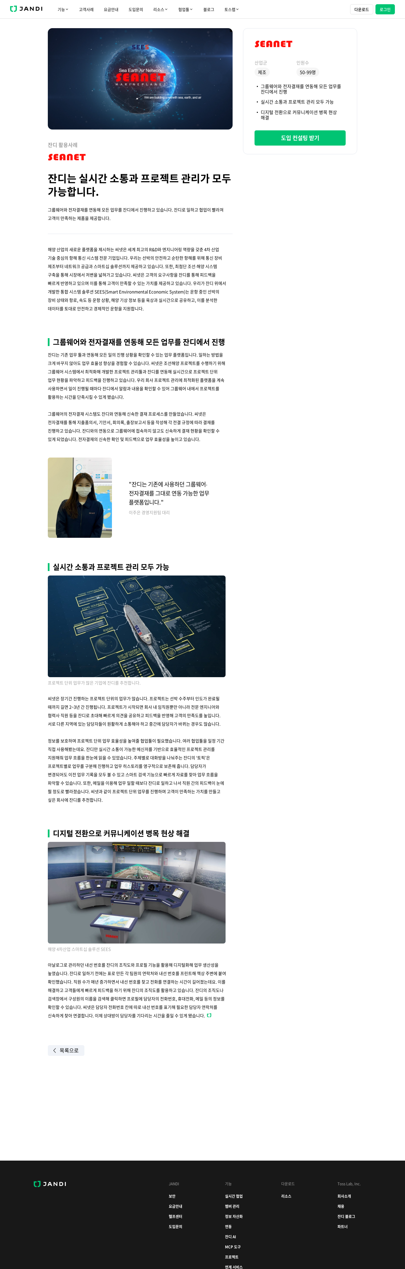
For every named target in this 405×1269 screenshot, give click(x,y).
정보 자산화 (234, 1216)
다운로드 (361, 9)
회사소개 (344, 1196)
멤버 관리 (232, 1206)
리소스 (160, 9)
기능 (63, 9)
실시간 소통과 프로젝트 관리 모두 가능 (297, 101)
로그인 (385, 9)
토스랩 (231, 9)
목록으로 (66, 1050)
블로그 (208, 9)
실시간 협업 (234, 1196)
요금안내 (111, 9)
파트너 (343, 1226)
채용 (341, 1206)
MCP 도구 (233, 1246)
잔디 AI (230, 1236)
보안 (172, 1196)
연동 (228, 1226)
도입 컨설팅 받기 (300, 138)
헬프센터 (175, 1216)
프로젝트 (231, 1256)
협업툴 (185, 9)
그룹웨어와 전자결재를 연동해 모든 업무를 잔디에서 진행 (301, 89)
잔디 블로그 (346, 1216)
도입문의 (136, 9)
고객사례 (86, 9)
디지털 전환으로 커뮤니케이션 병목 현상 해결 (299, 115)
